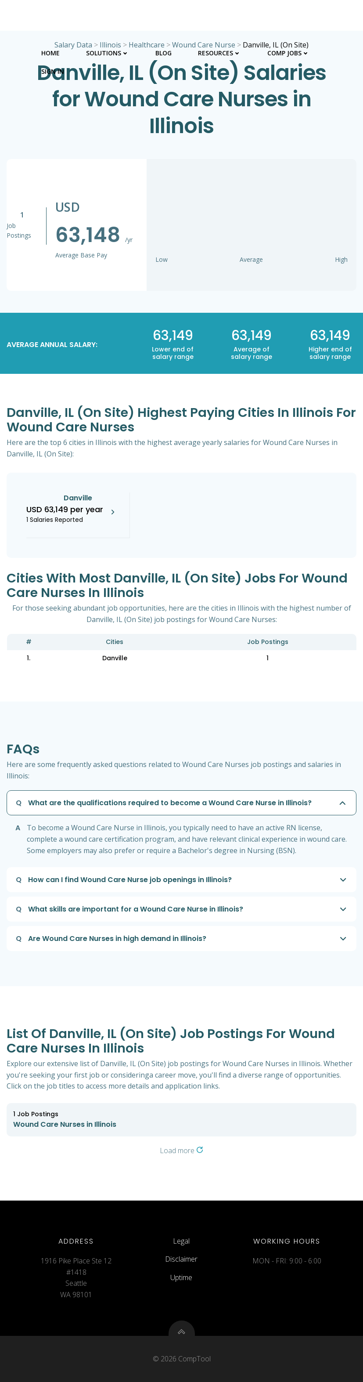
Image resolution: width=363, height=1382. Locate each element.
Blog (163, 53)
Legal (181, 1241)
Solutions (107, 53)
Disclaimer (181, 1259)
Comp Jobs (288, 53)
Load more (181, 1150)
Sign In (52, 71)
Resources (219, 53)
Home (50, 53)
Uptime (181, 1277)
